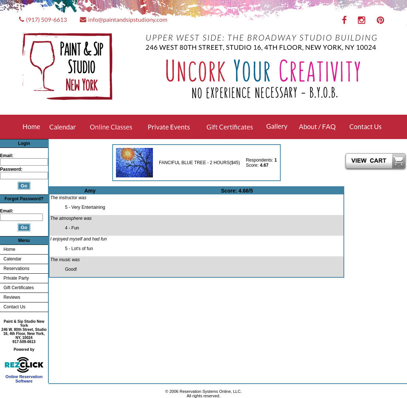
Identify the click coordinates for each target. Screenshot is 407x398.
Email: (6, 155)
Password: (12, 169)
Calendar (12, 259)
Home (9, 249)
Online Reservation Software (24, 377)
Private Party (16, 278)
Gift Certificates (18, 287)
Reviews (11, 297)
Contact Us (14, 306)
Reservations (16, 268)
